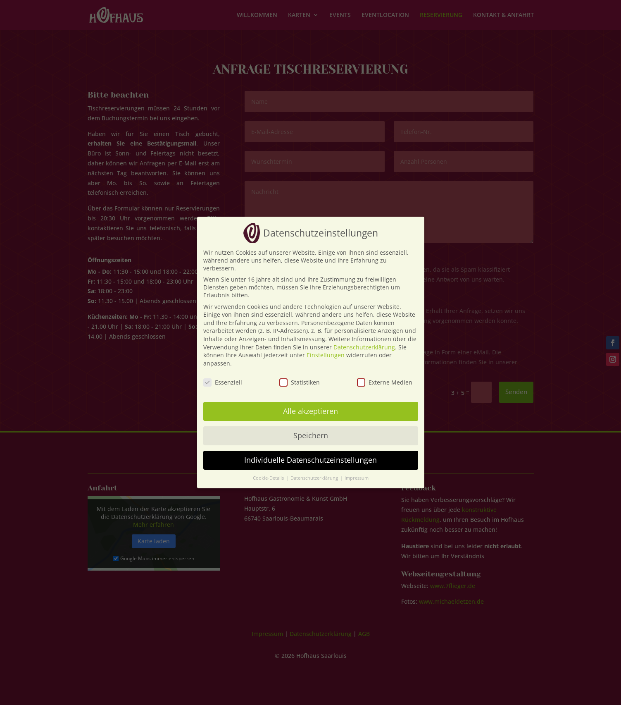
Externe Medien (384, 382)
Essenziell (222, 382)
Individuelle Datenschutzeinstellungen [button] (310, 460)
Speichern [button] (310, 435)
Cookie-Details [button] (269, 478)
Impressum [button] (357, 478)
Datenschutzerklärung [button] (314, 478)
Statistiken (299, 382)
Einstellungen (326, 355)
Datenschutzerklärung (364, 347)
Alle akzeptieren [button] (310, 411)
